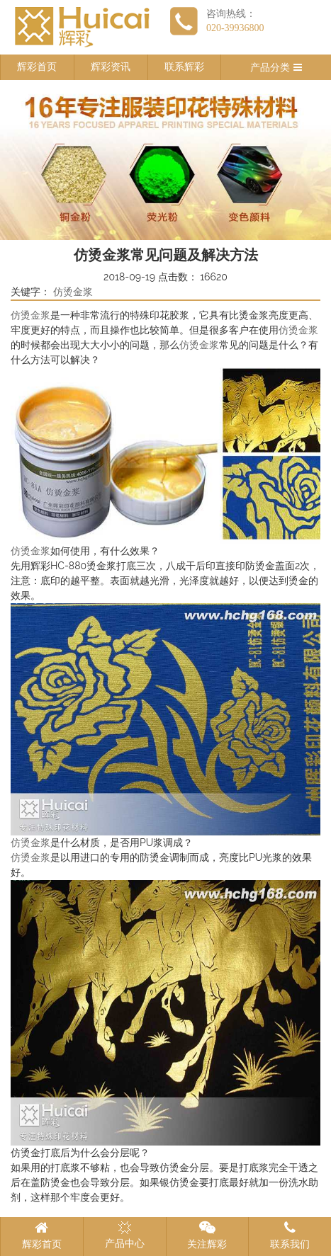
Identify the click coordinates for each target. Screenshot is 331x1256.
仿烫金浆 (73, 292)
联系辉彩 (184, 67)
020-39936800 (235, 28)
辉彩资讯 (110, 67)
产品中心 (125, 1235)
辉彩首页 (37, 67)
